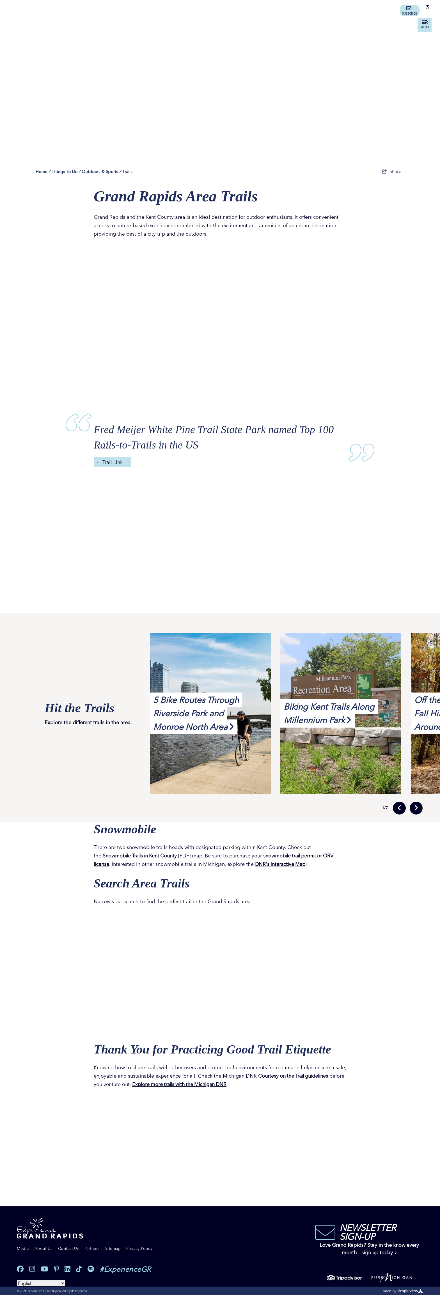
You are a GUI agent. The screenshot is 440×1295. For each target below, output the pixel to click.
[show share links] (392, 171)
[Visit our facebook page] (20, 1269)
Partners (92, 1248)
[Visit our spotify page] (91, 1269)
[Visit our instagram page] (32, 1269)
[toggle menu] (425, 25)
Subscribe (409, 10)
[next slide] (416, 808)
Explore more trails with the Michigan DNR (223, 1084)
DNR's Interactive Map (282, 864)
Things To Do (66, 171)
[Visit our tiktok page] (79, 1269)
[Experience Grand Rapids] (50, 1228)
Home (43, 171)
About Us (43, 1248)
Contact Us (68, 1248)
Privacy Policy (139, 1248)
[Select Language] (41, 1283)
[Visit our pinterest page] (56, 1269)
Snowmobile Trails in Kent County (141, 855)
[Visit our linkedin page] (67, 1269)
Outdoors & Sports (101, 171)
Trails (127, 171)
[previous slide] (399, 808)
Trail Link (112, 462)
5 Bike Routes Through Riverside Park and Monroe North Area (196, 713)
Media (23, 1248)
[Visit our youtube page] (44, 1269)
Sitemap (113, 1248)
